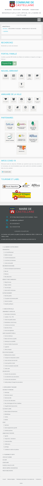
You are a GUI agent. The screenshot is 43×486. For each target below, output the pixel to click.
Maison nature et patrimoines (21, 128)
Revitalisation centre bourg (10, 322)
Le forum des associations (10, 379)
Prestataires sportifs (8, 470)
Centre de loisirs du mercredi (11, 360)
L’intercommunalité (9, 263)
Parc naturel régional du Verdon (33, 128)
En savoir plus (7, 172)
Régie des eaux (8, 282)
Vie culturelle (17, 109)
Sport (25, 109)
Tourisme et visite (9, 454)
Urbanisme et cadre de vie (9, 311)
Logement (7, 346)
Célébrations (7, 444)
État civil (6, 271)
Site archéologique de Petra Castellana (13, 403)
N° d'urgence (5, 101)
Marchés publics (25, 9)
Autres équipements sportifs (11, 427)
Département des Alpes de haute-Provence (33, 140)
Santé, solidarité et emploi (9, 333)
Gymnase (7, 425)
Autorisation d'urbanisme (10, 314)
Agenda (6, 436)
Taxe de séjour (8, 287)
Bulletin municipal (8, 255)
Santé (21, 101)
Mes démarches (8, 9)
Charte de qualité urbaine (10, 319)
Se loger (5, 459)
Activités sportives (8, 430)
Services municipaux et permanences (13, 268)
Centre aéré (7, 368)
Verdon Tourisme (10, 140)
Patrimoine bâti (8, 398)
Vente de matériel (17, 9)
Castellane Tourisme (9, 128)
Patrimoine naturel (9, 395)
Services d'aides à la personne (11, 344)
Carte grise (22, 78)
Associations (13, 101)
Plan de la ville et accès (8, 465)
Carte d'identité (6, 78)
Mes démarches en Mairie (8, 265)
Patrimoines (33, 109)
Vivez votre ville (9, 309)
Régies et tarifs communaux (9, 279)
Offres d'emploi (8, 349)
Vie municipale (6, 249)
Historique (7, 392)
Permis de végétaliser (9, 330)
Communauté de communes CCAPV (21, 140)
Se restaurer (6, 462)
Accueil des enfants (21, 87)
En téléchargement (7, 293)
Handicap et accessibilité (10, 341)
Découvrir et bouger (10, 387)
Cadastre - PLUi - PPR (9, 317)
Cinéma (6, 417)
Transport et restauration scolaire (12, 357)
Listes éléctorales (29, 79)
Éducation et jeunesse (8, 352)
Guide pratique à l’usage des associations (14, 382)
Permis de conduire (13, 79)
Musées (6, 419)
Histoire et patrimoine (8, 389)
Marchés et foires (29, 102)
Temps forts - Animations (10, 438)
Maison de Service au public (11, 338)
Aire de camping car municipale (10, 468)
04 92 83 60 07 (16, 223)
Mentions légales (11, 479)
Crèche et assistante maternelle (11, 366)
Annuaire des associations (10, 374)
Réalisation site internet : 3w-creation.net (25, 479)
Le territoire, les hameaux (10, 260)
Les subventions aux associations (12, 376)
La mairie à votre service (11, 247)
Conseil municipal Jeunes (10, 257)
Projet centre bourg (9, 110)
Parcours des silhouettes (10, 400)
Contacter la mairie (34, 9)
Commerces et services (37, 102)
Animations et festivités (8, 433)
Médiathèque (7, 414)
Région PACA (21, 151)
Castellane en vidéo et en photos (12, 449)
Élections (6, 274)
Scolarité (37, 78)
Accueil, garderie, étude (10, 363)
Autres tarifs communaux (10, 290)
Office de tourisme (7, 457)
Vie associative (6, 371)
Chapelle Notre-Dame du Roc (11, 406)
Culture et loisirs (7, 408)
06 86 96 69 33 (32, 239)
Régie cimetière (8, 285)
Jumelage (7, 446)
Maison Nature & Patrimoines (11, 411)
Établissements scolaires (10, 355)
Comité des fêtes (8, 441)
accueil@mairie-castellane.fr (17, 220)
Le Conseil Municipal (9, 252)
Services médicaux (9, 336)
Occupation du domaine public (11, 298)
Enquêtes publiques (9, 304)
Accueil (4, 479)
